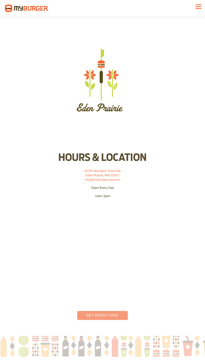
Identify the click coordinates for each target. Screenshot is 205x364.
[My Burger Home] (26, 8)
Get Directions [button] (102, 316)
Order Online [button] (102, 359)
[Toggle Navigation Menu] (198, 6)
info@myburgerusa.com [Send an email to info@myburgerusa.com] (102, 180)
